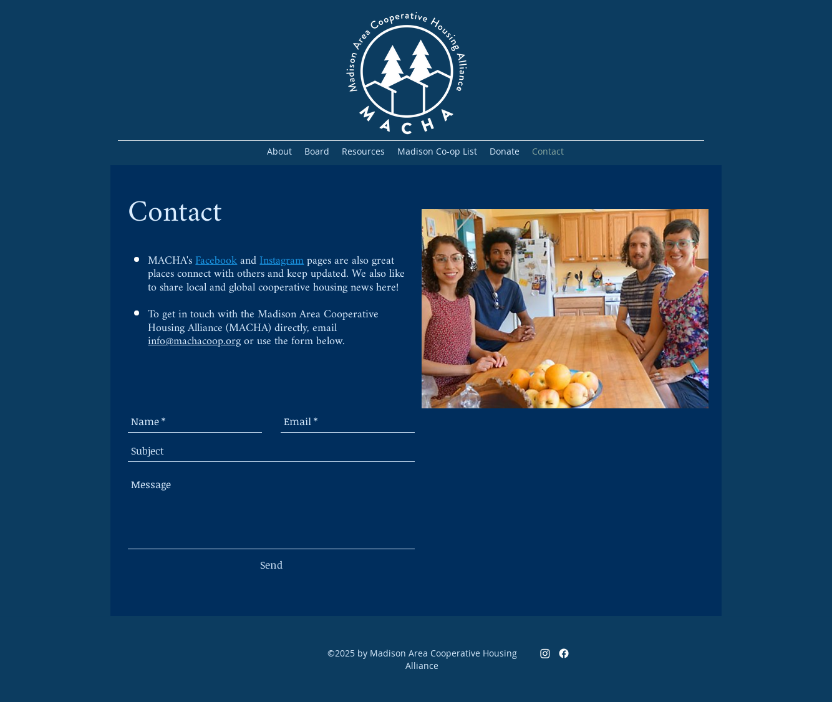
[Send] (271, 565)
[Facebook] (564, 653)
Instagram (281, 260)
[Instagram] (545, 653)
